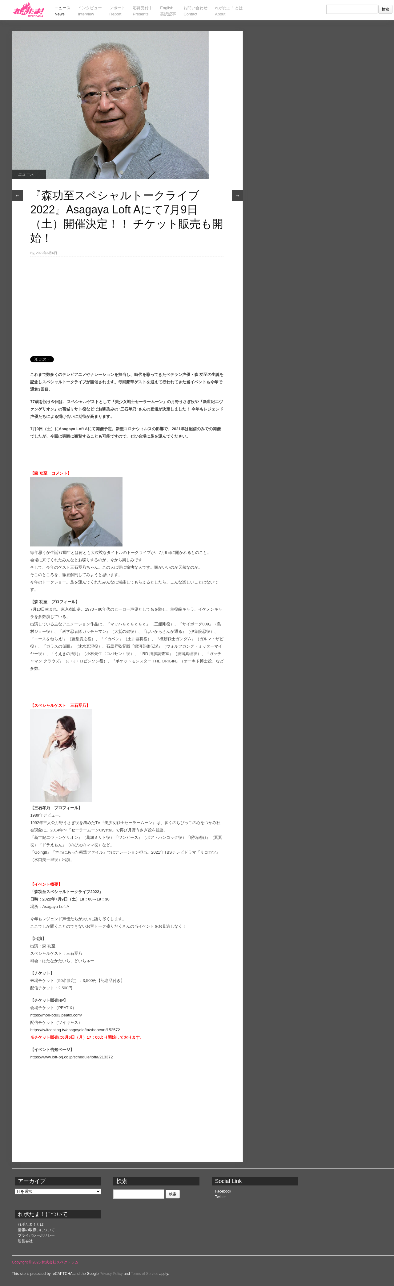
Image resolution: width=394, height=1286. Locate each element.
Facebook (223, 1191)
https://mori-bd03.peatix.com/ (56, 1015)
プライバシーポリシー (36, 1235)
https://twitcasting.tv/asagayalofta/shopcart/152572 (75, 1030)
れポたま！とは (31, 1224)
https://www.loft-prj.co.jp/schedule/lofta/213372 (71, 1057)
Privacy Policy (111, 1274)
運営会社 (25, 1241)
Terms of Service (144, 1274)
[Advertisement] (127, 303)
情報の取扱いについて (36, 1230)
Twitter (220, 1197)
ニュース (26, 174)
